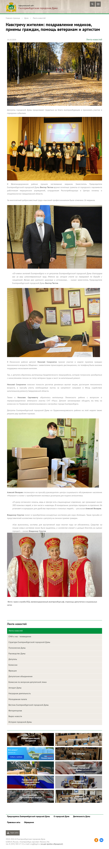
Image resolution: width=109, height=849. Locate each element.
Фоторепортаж (15, 710)
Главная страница (13, 18)
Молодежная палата (17, 699)
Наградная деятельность (19, 693)
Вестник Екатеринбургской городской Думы (28, 705)
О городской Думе (61, 816)
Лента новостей (39, 18)
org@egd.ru (35, 844)
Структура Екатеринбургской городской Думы (29, 642)
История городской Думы (20, 722)
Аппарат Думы (14, 687)
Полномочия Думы (17, 648)
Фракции (12, 670)
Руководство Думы (16, 653)
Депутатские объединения (20, 676)
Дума (26, 18)
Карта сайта (12, 833)
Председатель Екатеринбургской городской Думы (28, 816)
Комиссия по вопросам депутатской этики (27, 682)
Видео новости (15, 716)
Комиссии (12, 665)
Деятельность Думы (81, 816)
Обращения (29, 822)
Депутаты (12, 659)
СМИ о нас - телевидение (19, 636)
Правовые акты (13, 822)
